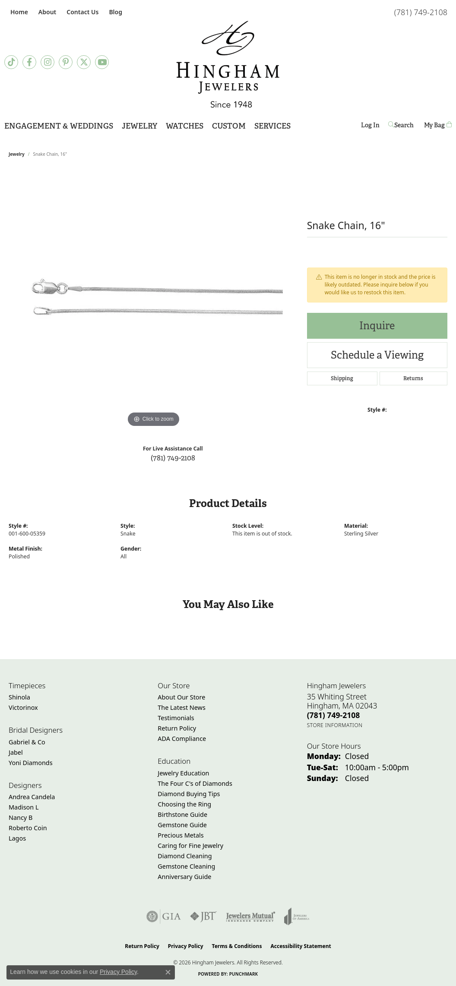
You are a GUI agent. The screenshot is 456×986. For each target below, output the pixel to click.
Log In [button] (370, 126)
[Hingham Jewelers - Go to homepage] (228, 64)
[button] (46, 11)
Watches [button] (184, 126)
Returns (413, 378)
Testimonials (176, 718)
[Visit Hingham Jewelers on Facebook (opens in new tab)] (29, 62)
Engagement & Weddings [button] (58, 126)
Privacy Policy (185, 946)
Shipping (342, 378)
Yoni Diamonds (31, 763)
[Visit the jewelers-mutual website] (251, 916)
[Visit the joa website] (296, 916)
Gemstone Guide (182, 825)
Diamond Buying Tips (189, 794)
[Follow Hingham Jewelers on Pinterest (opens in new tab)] (66, 62)
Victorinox (23, 707)
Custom (229, 126)
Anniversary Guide (184, 877)
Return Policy (177, 728)
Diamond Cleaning (185, 856)
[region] (153, 299)
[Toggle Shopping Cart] (438, 125)
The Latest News (181, 707)
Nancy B (20, 817)
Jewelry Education (183, 773)
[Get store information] (335, 725)
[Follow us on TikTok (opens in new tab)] (11, 62)
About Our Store (181, 697)
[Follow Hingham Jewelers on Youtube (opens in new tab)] (102, 62)
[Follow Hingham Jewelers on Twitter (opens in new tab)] (84, 62)
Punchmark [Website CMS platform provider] (243, 974)
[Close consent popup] (168, 972)
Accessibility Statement (300, 946)
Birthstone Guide (182, 814)
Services (272, 126)
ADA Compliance (182, 738)
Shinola (19, 697)
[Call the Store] (333, 715)
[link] (18, 11)
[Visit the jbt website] (203, 916)
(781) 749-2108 (173, 458)
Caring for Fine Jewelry (190, 845)
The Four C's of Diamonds (195, 783)
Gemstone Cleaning (186, 866)
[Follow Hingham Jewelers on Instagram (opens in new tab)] (47, 62)
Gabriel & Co (27, 742)
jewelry (17, 154)
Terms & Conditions (237, 946)
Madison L (23, 807)
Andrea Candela (32, 797)
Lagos (17, 838)
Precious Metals (180, 835)
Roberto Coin (28, 828)
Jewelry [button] (139, 126)
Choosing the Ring (184, 804)
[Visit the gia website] (163, 916)
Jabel (16, 752)
